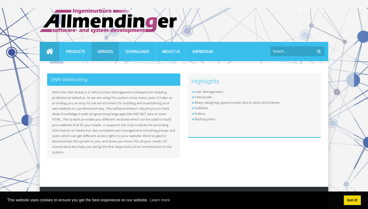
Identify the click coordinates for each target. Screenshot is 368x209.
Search (319, 51)
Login (322, 9)
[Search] (292, 51)
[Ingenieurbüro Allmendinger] (108, 11)
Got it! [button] (352, 200)
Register (307, 9)
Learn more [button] (160, 200)
